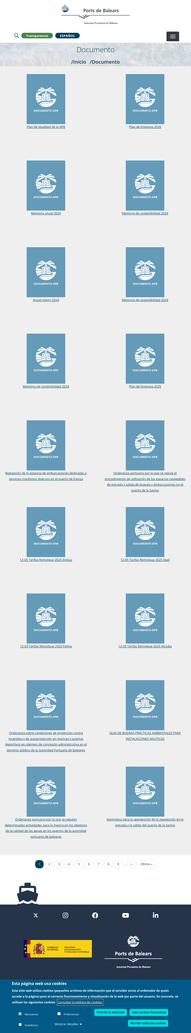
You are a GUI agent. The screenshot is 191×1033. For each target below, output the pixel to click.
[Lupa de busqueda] (16, 35)
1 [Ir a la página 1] (39, 864)
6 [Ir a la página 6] (88, 864)
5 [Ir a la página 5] (79, 864)
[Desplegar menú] (172, 36)
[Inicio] (95, 14)
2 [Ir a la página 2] (49, 864)
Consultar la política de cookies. (80, 1002)
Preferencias (71, 1014)
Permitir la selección (111, 1012)
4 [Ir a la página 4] (69, 864)
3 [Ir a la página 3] (59, 864)
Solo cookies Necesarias (149, 1012)
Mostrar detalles (68, 1024)
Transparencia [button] (37, 35)
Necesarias (31, 1014)
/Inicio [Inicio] (78, 61)
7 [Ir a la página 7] (98, 864)
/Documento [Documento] (105, 61)
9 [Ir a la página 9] (118, 864)
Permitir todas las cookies (148, 1023)
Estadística (31, 1025)
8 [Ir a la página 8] (108, 864)
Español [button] (67, 35)
